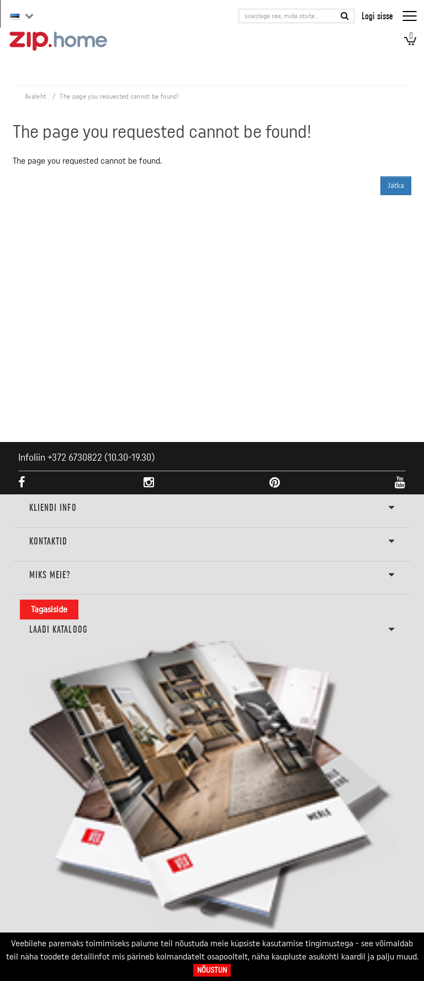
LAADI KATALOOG (212, 629)
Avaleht (35, 96)
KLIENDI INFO (212, 508)
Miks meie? (212, 575)
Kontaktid (212, 541)
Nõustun (212, 970)
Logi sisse (377, 15)
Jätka (396, 186)
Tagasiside (49, 609)
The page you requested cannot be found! (119, 96)
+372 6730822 (74, 457)
